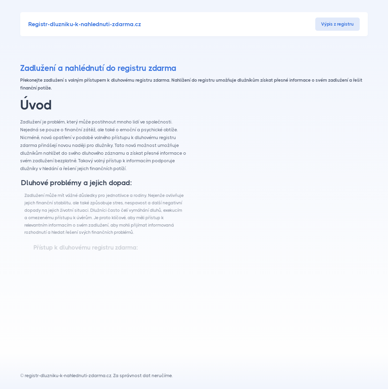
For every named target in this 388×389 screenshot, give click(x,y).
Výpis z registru (337, 24)
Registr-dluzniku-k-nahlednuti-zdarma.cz (84, 24)
